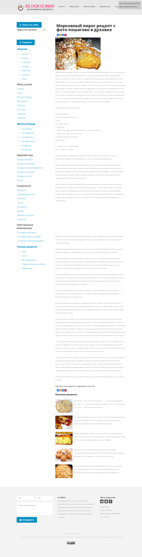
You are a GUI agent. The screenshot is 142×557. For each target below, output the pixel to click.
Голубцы (21, 113)
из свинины (27, 136)
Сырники (26, 62)
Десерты (21, 190)
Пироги (21, 105)
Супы (19, 92)
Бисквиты (22, 206)
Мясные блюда (89, 6)
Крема (20, 210)
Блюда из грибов (25, 171)
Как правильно (29, 259)
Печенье (21, 198)
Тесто (25, 255)
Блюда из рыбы (25, 159)
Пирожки (26, 70)
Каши (20, 180)
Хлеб (24, 251)
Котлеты (21, 109)
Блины (25, 57)
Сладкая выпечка (25, 194)
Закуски (61, 6)
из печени (27, 149)
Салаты (20, 88)
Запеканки (22, 101)
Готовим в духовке (26, 232)
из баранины (28, 141)
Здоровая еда (105, 6)
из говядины (28, 132)
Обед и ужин (74, 6)
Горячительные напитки (34, 264)
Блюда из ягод (24, 176)
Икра (24, 78)
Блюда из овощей (26, 163)
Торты (20, 202)
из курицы (27, 128)
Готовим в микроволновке (30, 240)
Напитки (21, 117)
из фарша (26, 145)
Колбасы (26, 74)
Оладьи (25, 66)
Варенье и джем (25, 215)
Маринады (27, 268)
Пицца (25, 53)
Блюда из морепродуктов (30, 167)
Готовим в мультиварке (29, 236)
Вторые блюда (24, 97)
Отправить (28, 519)
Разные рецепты (27, 246)
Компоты (21, 219)
